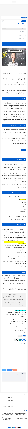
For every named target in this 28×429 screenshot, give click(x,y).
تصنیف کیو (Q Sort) (21, 35)
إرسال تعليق (23, 373)
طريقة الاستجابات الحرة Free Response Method (18, 37)
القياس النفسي (24, 21)
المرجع (10, 425)
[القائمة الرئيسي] (26, 2)
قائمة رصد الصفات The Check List (20, 34)
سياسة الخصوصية (10, 400)
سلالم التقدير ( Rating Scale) (20, 32)
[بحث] (1, 2)
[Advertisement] (14, 10)
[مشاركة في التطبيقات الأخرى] (15, 340)
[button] (22, 340)
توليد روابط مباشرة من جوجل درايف (8, 406)
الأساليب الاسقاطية (21, 38)
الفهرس (12, 403)
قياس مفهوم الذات (21, 31)
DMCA (12, 401)
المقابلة (23, 39)
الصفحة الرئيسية (10, 397)
